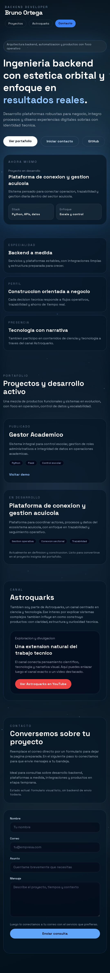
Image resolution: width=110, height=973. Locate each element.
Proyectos (15, 23)
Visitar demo (19, 474)
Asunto (15, 858)
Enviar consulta (55, 933)
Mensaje (15, 878)
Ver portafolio (20, 141)
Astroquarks (40, 23)
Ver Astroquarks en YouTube (43, 684)
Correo (14, 838)
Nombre (15, 818)
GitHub (93, 141)
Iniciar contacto (60, 141)
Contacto (65, 23)
